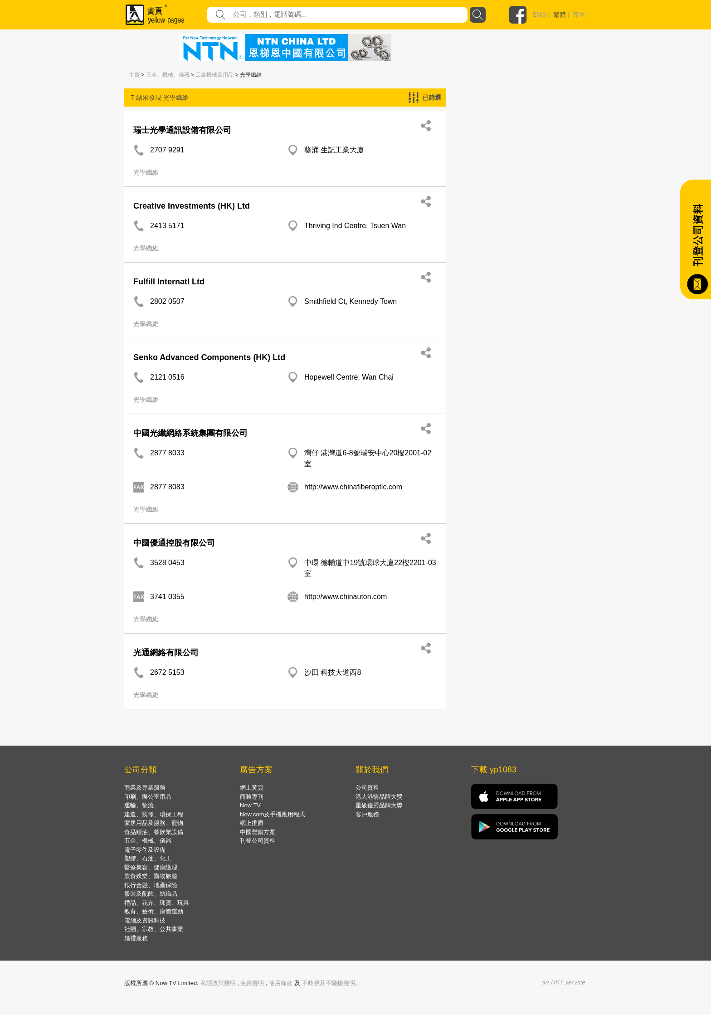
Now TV (250, 805)
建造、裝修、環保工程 (153, 814)
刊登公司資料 (257, 840)
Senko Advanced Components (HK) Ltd (209, 357)
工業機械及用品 (214, 75)
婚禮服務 (136, 938)
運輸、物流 (139, 805)
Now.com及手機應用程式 (272, 814)
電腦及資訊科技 (145, 920)
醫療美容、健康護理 (150, 867)
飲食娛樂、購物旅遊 (150, 876)
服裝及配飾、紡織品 (150, 893)
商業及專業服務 (145, 787)
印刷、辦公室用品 (147, 796)
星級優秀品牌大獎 (379, 805)
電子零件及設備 (145, 849)
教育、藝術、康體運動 (153, 911)
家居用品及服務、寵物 (153, 823)
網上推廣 (251, 823)
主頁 (134, 75)
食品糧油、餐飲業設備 (153, 832)
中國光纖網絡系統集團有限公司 (190, 433)
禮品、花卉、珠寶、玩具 (156, 902)
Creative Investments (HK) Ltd (191, 205)
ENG (539, 14)
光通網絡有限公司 (166, 652)
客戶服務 (367, 814)
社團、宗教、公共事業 (153, 929)
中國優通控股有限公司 (174, 542)
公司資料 (367, 787)
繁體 (559, 14)
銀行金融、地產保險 (150, 885)
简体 (579, 14)
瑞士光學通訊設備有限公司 (182, 130)
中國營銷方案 (257, 832)
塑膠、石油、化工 (147, 858)
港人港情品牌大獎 (379, 796)
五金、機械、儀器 (168, 75)
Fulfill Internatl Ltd (169, 281)
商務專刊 (251, 796)
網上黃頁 (251, 787)
